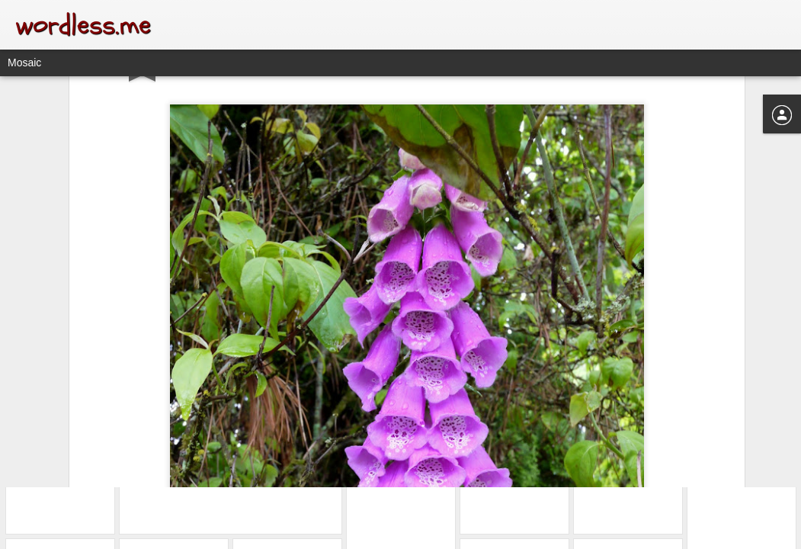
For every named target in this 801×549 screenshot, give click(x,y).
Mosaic (24, 62)
